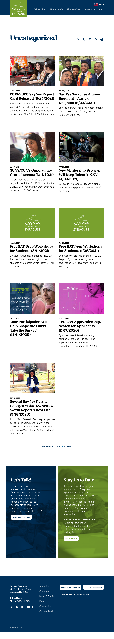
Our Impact (45, 598)
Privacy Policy (16, 634)
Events (43, 608)
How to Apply (56, 9)
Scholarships (40, 9)
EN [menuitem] (100, 4)
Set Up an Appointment (21, 518)
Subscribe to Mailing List (70, 595)
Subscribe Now (71, 546)
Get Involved (46, 618)
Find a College (73, 9)
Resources (89, 9)
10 (65, 446)
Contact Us (45, 613)
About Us (44, 593)
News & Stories (47, 603)
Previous (46, 446)
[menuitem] (98, 4)
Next (69, 446)
